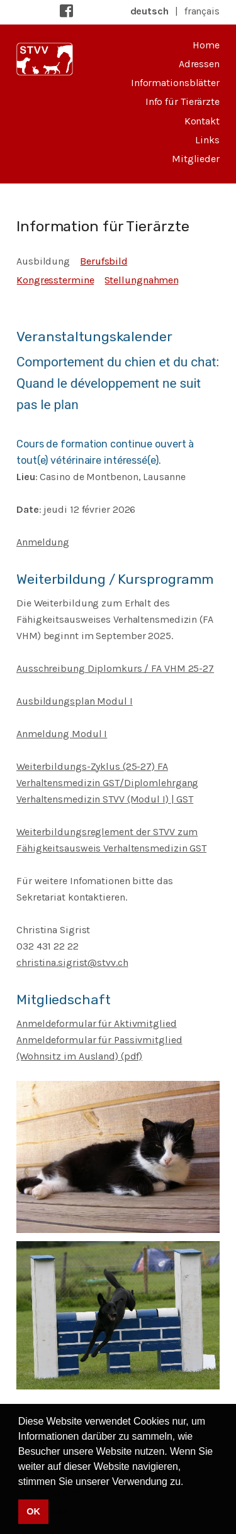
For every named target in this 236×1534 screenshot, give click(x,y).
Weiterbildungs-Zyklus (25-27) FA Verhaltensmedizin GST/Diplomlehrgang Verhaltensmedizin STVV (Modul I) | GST (107, 782)
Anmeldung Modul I (61, 734)
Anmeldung (42, 542)
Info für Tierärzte (182, 101)
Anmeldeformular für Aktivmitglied (96, 1023)
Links (207, 140)
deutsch (149, 11)
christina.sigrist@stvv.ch (72, 962)
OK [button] (33, 1511)
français (202, 11)
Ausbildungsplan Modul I (74, 701)
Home (206, 45)
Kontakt (202, 121)
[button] (188, 1482)
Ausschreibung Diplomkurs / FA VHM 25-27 (115, 668)
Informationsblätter (175, 83)
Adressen (199, 64)
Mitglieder (196, 159)
